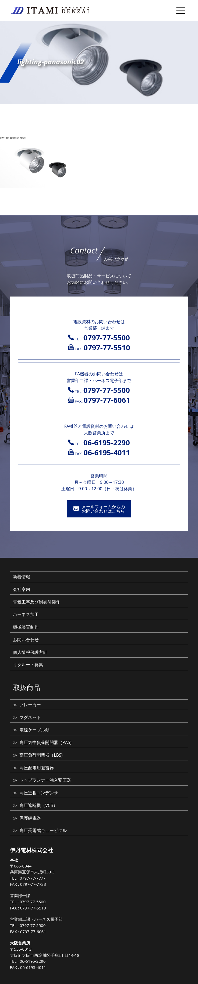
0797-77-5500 (32, 901)
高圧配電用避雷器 (36, 768)
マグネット (30, 717)
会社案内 (21, 589)
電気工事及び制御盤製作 (36, 602)
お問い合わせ (26, 640)
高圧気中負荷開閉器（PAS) (45, 742)
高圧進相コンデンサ (38, 793)
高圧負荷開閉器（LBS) (40, 755)
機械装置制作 (26, 627)
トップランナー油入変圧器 (45, 780)
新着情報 (21, 577)
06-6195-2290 (32, 961)
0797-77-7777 (32, 878)
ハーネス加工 (26, 614)
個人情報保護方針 (30, 652)
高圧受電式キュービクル (43, 830)
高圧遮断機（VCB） (38, 805)
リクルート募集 (28, 665)
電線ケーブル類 (34, 730)
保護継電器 (30, 818)
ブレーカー (30, 705)
